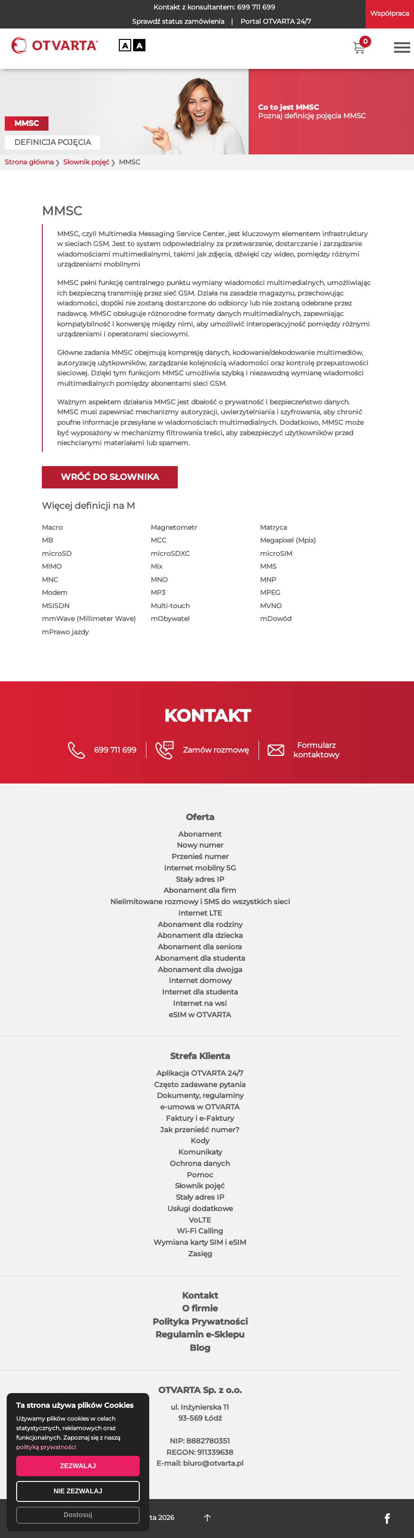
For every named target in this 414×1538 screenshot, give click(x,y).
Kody (200, 1140)
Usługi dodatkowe (200, 1208)
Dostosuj (78, 1515)
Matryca (273, 527)
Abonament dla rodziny (200, 924)
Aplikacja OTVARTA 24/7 (199, 1073)
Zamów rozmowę (216, 750)
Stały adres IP (200, 879)
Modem (54, 592)
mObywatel (170, 618)
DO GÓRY (207, 1518)
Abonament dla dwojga (200, 969)
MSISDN (55, 606)
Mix (156, 566)
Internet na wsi (200, 1003)
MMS (268, 566)
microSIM (276, 553)
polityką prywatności (46, 1447)
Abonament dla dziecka (200, 935)
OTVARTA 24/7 (276, 21)
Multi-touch (170, 606)
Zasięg (200, 1253)
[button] (359, 47)
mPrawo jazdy (65, 632)
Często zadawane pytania (200, 1084)
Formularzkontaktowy (316, 750)
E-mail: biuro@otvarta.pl (199, 1463)
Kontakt (200, 1295)
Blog (200, 1348)
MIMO (52, 566)
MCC (158, 540)
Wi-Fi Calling (200, 1230)
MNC (50, 579)
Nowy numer (200, 845)
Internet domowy (200, 980)
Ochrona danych (200, 1163)
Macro (52, 527)
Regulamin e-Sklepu (199, 1334)
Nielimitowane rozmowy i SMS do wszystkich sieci (200, 901)
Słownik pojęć (200, 1185)
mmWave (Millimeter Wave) (89, 618)
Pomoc (200, 1174)
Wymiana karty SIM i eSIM (200, 1242)
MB (47, 540)
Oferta (200, 817)
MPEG (270, 592)
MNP (268, 579)
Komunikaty (200, 1151)
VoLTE (200, 1219)
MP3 (158, 592)
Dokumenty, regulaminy (200, 1095)
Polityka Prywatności (200, 1322)
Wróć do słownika (110, 477)
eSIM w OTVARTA (200, 1014)
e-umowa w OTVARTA (200, 1106)
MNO (159, 579)
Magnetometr (174, 527)
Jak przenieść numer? (200, 1129)
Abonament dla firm (200, 890)
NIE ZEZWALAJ (78, 1491)
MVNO (271, 606)
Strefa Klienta (200, 1056)
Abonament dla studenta (200, 958)
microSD (57, 553)
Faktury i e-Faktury (200, 1118)
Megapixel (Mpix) (288, 540)
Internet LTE (200, 912)
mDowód (275, 618)
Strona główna (29, 162)
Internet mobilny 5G (200, 867)
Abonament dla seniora (200, 946)
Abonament (199, 834)
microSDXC (170, 553)
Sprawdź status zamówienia (178, 21)
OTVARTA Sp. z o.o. (200, 1390)
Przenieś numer (200, 856)
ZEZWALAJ (78, 1466)
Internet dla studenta (200, 991)
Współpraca (389, 13)
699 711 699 (256, 7)
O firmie (200, 1308)
